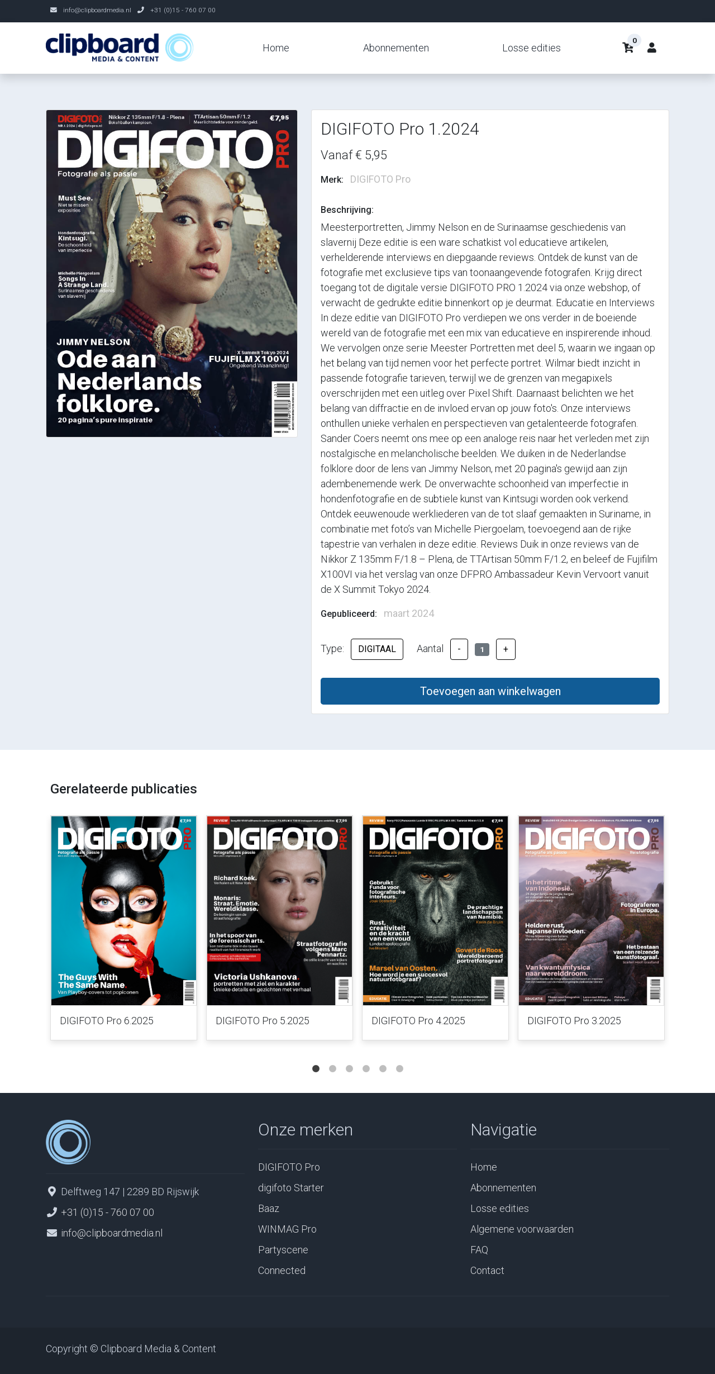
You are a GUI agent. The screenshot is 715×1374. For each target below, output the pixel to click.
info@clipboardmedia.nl (97, 10)
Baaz (268, 1208)
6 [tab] (399, 1057)
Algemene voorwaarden (522, 1229)
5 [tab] (382, 1057)
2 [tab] (332, 1057)
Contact (487, 1270)
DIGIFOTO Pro (289, 1167)
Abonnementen (396, 48)
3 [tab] (349, 1057)
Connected (282, 1270)
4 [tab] (365, 1057)
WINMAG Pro (287, 1229)
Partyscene (283, 1250)
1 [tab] (315, 1057)
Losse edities (531, 48)
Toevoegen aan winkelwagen (490, 691)
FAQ (479, 1250)
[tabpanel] (124, 930)
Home (276, 48)
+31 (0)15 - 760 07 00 (183, 10)
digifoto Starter (291, 1188)
